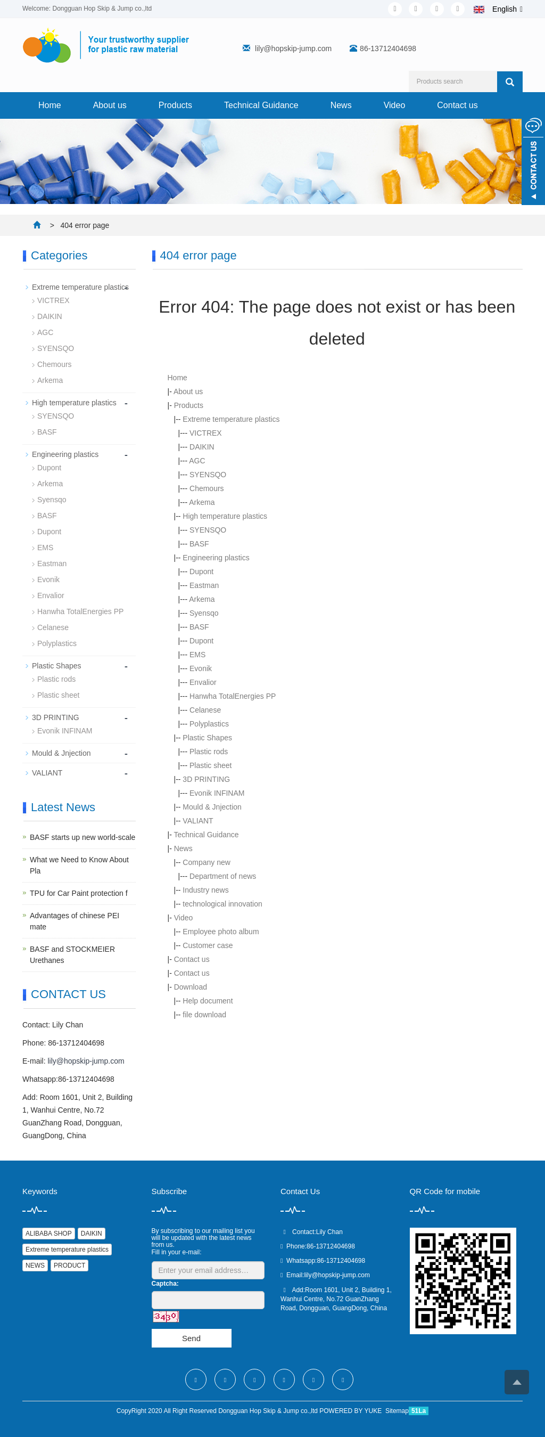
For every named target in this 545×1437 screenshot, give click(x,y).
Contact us (457, 105)
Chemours (206, 488)
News (341, 105)
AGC (197, 460)
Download (190, 987)
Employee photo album (221, 931)
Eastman (204, 585)
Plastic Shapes (207, 737)
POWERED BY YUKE (351, 1411)
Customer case (208, 945)
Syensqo (203, 613)
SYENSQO (207, 474)
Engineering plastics (216, 557)
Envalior (203, 682)
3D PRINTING (206, 779)
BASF (199, 544)
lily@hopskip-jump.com (293, 48)
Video (395, 105)
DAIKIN (201, 447)
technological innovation (222, 904)
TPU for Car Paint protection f (79, 893)
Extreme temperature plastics (231, 419)
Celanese (205, 710)
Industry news (205, 890)
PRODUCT (69, 1265)
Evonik (200, 668)
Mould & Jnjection (212, 807)
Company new (206, 862)
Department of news (222, 876)
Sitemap (397, 1411)
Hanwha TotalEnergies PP (232, 696)
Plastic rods (208, 751)
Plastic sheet (210, 765)
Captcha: (165, 1283)
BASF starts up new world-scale (82, 837)
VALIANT (198, 821)
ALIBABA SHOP (49, 1233)
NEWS (35, 1265)
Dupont (201, 571)
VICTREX (205, 433)
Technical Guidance (261, 105)
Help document (208, 1001)
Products (175, 105)
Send (191, 1338)
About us (110, 105)
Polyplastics (209, 724)
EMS (197, 654)
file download (204, 1014)
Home (49, 105)
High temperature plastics (225, 516)
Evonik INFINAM (216, 793)
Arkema (201, 502)
